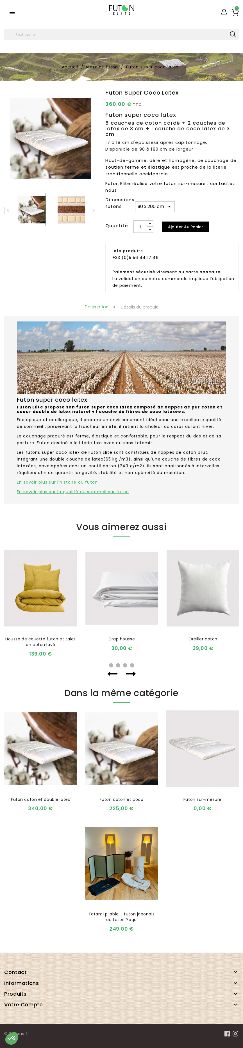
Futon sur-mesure (202, 799)
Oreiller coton (203, 639)
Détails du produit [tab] (139, 307)
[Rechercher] (121, 34)
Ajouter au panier (185, 227)
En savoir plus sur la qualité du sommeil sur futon (73, 492)
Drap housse (122, 639)
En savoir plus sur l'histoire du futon (57, 482)
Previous (112, 674)
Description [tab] (96, 307)
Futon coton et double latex (40, 799)
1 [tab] (111, 665)
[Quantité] (140, 226)
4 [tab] (132, 665)
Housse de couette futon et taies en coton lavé (40, 641)
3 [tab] (125, 665)
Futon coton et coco (122, 799)
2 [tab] (118, 665)
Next (131, 674)
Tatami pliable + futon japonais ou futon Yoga (121, 916)
